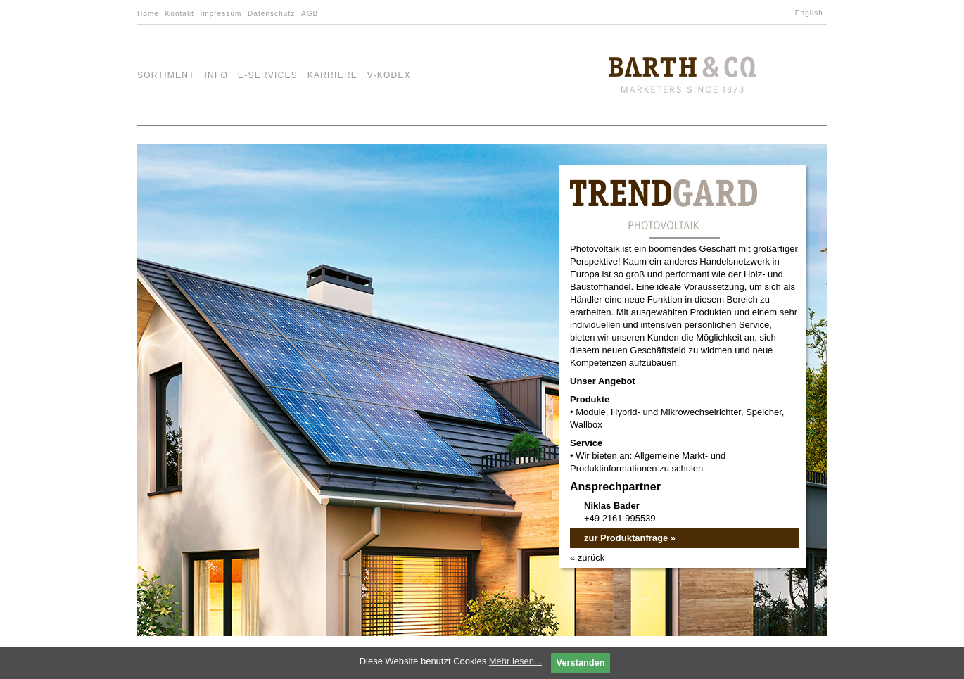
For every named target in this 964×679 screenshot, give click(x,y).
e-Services (268, 75)
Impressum (220, 14)
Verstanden (581, 662)
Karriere (332, 75)
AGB (309, 14)
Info (216, 75)
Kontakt (179, 14)
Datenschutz (271, 14)
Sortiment (166, 75)
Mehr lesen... (515, 661)
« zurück (587, 557)
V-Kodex (389, 75)
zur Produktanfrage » (630, 538)
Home (148, 14)
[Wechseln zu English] (811, 13)
